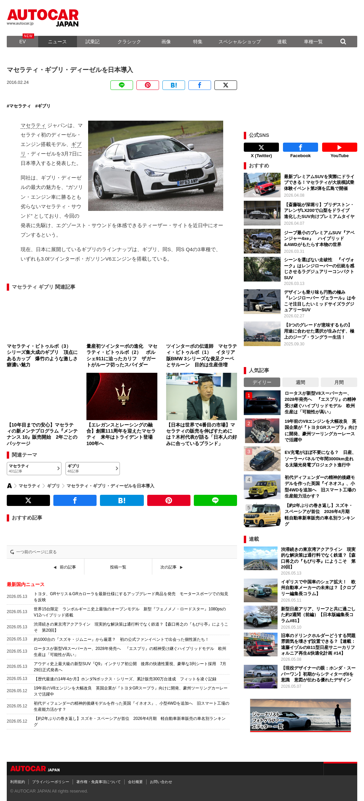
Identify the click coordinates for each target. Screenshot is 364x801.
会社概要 (135, 782)
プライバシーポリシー (50, 782)
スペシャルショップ (239, 41)
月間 (339, 382)
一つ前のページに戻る (36, 552)
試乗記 (92, 41)
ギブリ (44, 106)
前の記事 (68, 567)
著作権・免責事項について (98, 782)
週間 (300, 382)
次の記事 (168, 567)
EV (22, 41)
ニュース (57, 41)
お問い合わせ (161, 782)
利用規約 (17, 782)
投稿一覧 (118, 567)
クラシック (129, 41)
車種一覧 (313, 41)
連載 (282, 41)
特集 (198, 41)
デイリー (262, 382)
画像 (166, 41)
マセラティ (20, 106)
